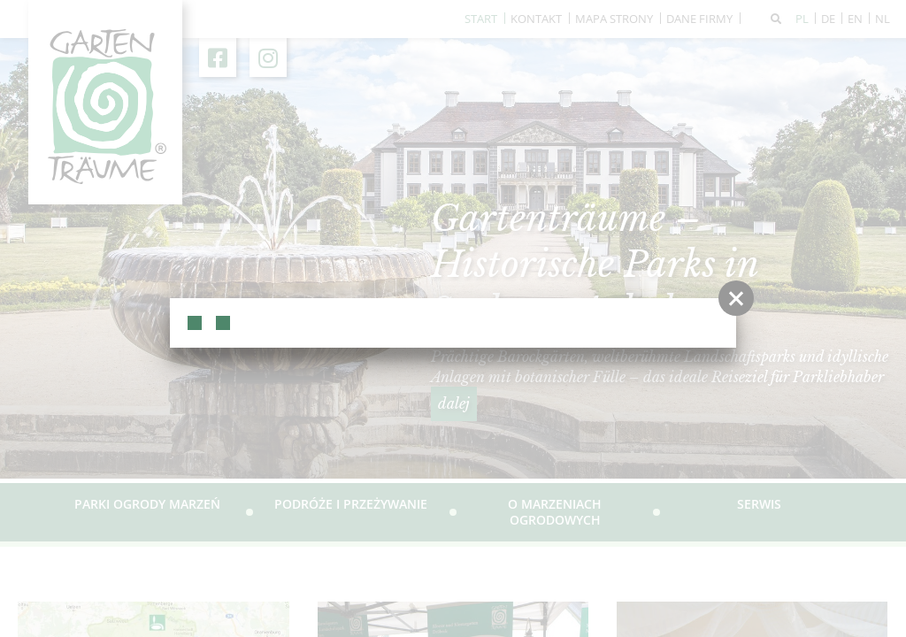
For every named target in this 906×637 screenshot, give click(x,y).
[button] (736, 298)
